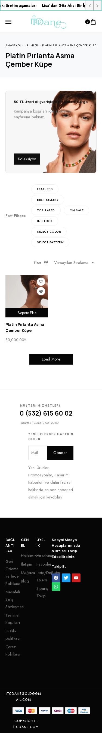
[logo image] (48, 21)
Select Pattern (50, 242)
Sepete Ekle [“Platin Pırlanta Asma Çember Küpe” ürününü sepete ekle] (27, 313)
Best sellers (47, 199)
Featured (45, 189)
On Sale (77, 210)
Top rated (46, 210)
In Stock (44, 221)
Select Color (49, 231)
